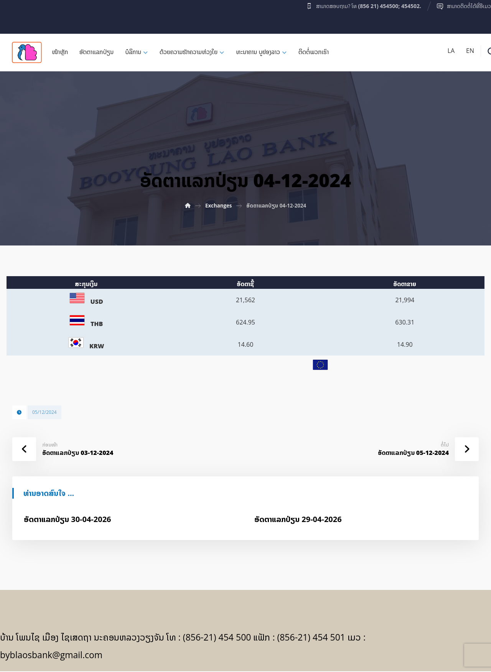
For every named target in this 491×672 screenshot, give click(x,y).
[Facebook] (15, 15)
